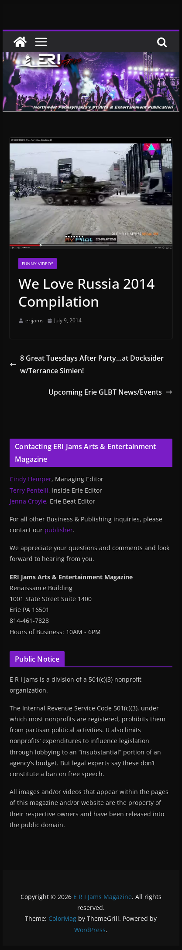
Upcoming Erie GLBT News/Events (110, 392)
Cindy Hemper (31, 479)
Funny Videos (37, 263)
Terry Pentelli (29, 490)
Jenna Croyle (28, 501)
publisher (59, 530)
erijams (34, 320)
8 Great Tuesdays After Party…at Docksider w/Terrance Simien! (87, 364)
